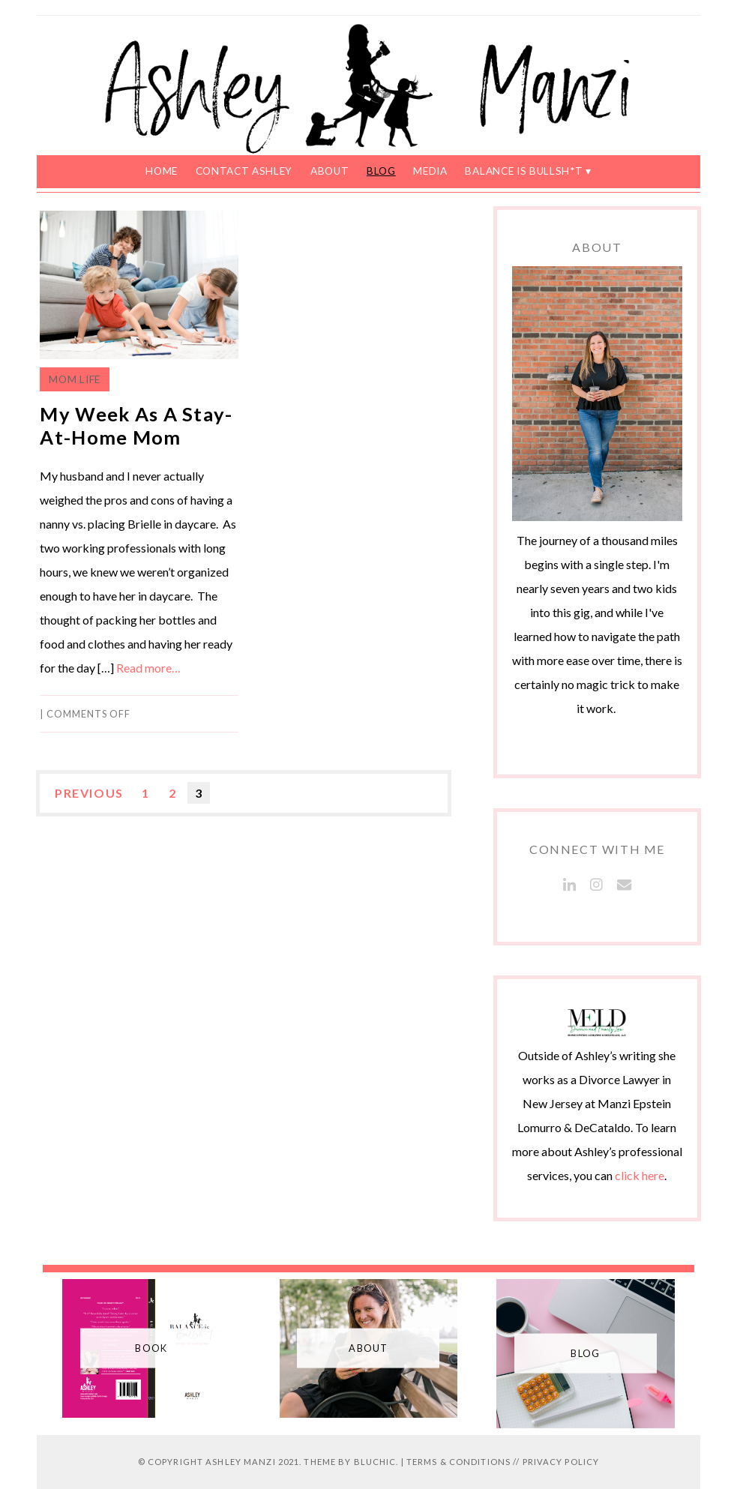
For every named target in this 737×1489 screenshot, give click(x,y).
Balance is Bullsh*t (524, 171)
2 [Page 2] (173, 793)
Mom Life (74, 379)
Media (430, 171)
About (329, 171)
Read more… (148, 668)
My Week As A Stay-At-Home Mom (136, 425)
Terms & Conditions (458, 1462)
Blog (381, 171)
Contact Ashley (244, 171)
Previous (89, 793)
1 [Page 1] (146, 793)
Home (161, 171)
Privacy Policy (561, 1462)
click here (639, 1175)
